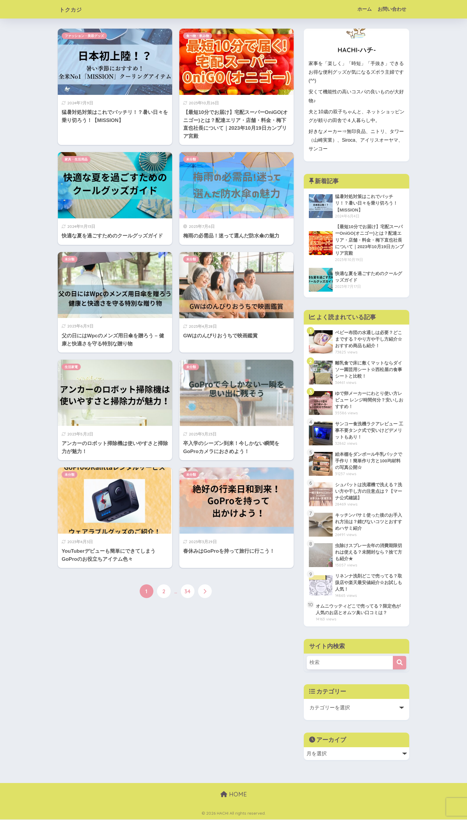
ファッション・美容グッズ (84, 36)
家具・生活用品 (76, 159)
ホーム (364, 9)
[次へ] (205, 591)
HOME (233, 795)
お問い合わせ (392, 9)
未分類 (191, 159)
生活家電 (71, 367)
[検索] (399, 663)
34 (187, 591)
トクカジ (74, 9)
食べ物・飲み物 (197, 36)
